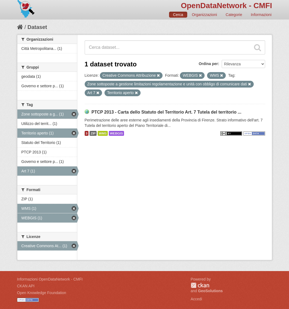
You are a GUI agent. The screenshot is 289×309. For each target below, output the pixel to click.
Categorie (234, 14)
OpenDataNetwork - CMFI (226, 5)
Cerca (178, 14)
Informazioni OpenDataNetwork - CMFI (50, 279)
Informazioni (261, 14)
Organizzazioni (204, 14)
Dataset (37, 27)
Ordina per (208, 64)
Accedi (196, 299)
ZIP (93, 133)
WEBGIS (116, 133)
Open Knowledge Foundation (41, 293)
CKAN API (26, 286)
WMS (103, 133)
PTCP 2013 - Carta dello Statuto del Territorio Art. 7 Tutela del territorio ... (166, 112)
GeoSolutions (210, 291)
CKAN (200, 285)
